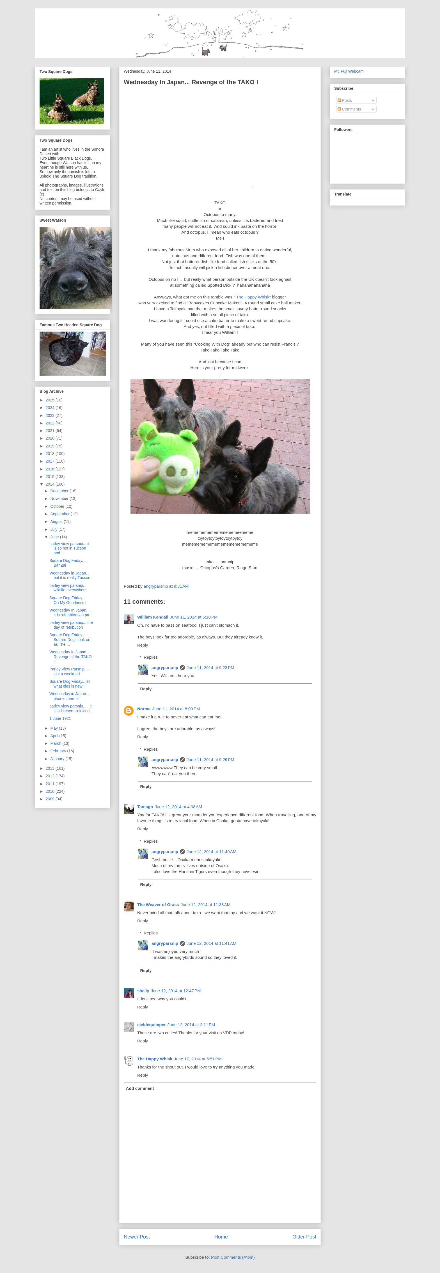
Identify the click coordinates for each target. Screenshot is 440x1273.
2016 (51, 469)
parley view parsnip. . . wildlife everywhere (68, 587)
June (55, 537)
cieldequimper (151, 1024)
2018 (51, 453)
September (60, 514)
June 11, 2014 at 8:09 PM (176, 708)
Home (221, 1237)
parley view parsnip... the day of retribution (71, 624)
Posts (345, 100)
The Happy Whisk (252, 297)
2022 (51, 423)
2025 (51, 400)
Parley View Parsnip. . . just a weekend (69, 671)
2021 (51, 430)
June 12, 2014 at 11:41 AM (211, 943)
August (56, 521)
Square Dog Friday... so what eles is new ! (70, 683)
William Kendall (152, 617)
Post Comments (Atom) (233, 1257)
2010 (51, 791)
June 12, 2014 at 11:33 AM (205, 904)
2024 (51, 407)
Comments (349, 109)
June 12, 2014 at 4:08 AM (178, 806)
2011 (51, 784)
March (56, 743)
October (57, 506)
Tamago (145, 806)
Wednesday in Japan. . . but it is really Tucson (70, 575)
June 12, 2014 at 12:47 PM (176, 990)
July (54, 529)
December (59, 491)
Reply (142, 645)
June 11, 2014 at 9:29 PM (210, 759)
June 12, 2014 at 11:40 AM (211, 851)
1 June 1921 (60, 718)
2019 (51, 446)
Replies (151, 657)
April (54, 736)
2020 (51, 438)
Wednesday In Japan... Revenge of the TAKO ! (70, 657)
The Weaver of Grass (158, 904)
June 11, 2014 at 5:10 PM (194, 617)
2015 (51, 476)
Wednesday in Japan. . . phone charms (70, 696)
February (58, 751)
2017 (51, 461)
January (57, 759)
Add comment (140, 1088)
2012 (51, 776)
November (59, 498)
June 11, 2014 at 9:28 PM (210, 667)
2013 (51, 768)
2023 (51, 415)
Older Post (304, 1237)
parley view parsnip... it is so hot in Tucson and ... (69, 548)
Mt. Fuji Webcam (349, 71)
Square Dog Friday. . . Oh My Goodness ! (68, 600)
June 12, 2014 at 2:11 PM (191, 1024)
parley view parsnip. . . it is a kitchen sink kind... (71, 708)
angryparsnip (165, 667)
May (54, 728)
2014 (51, 484)
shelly (143, 990)
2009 (51, 799)
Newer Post (137, 1237)
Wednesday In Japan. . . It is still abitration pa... (71, 612)
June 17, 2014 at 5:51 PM (198, 1058)
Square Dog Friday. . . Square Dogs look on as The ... (69, 640)
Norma (144, 708)
